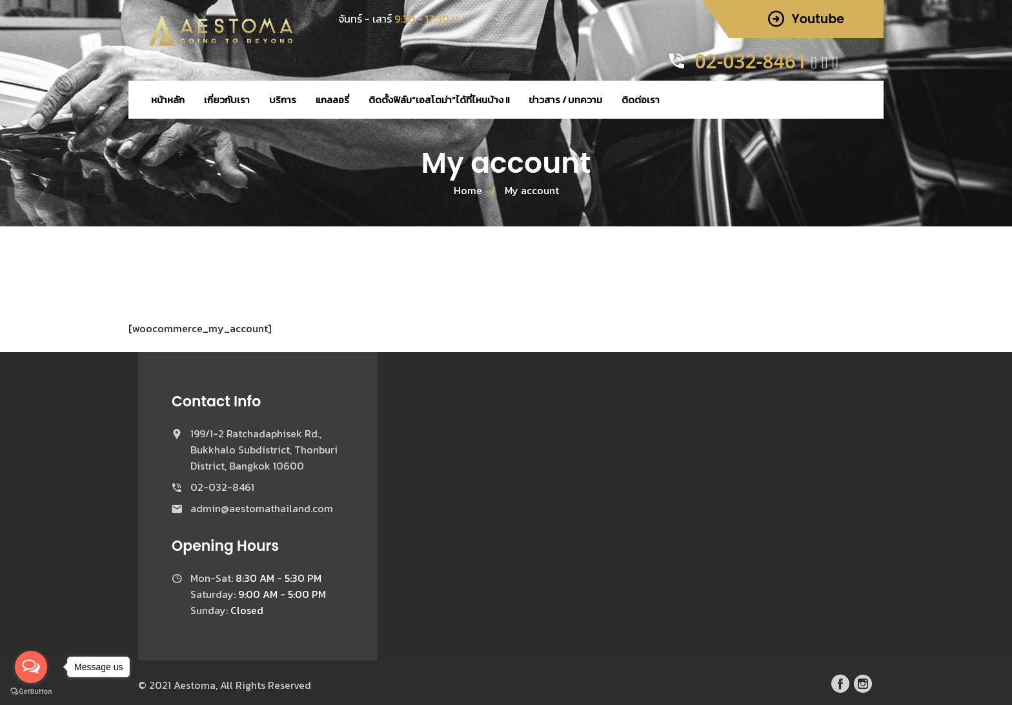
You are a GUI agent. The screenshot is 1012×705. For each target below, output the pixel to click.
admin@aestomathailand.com (261, 508)
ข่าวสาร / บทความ (565, 99)
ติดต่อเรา (641, 99)
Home (468, 190)
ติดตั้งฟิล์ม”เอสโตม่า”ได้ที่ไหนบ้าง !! (439, 99)
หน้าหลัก (168, 99)
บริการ (282, 99)
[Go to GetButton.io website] (31, 692)
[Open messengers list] (31, 667)
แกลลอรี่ (332, 99)
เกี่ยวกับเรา (227, 99)
